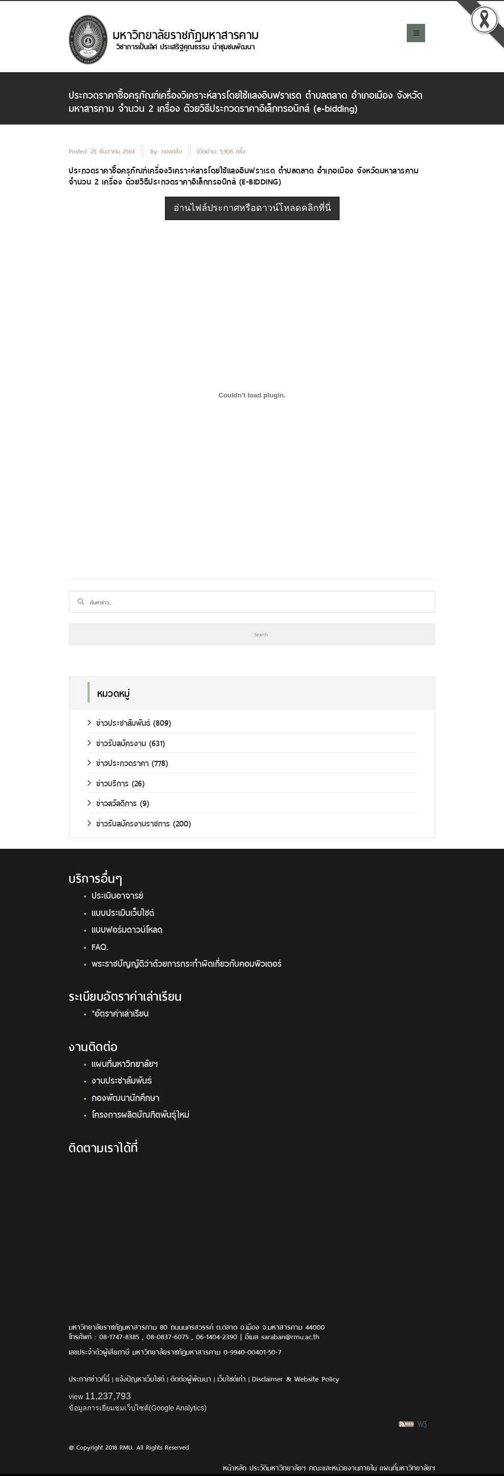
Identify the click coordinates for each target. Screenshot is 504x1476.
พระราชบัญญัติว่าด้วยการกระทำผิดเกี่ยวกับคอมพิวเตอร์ (187, 962)
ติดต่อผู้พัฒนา (191, 1378)
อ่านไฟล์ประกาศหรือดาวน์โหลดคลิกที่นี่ (252, 208)
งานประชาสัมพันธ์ (122, 1079)
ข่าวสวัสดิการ (112, 802)
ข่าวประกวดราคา (118, 762)
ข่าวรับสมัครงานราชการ (129, 822)
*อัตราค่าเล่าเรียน (120, 1012)
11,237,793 (108, 1396)
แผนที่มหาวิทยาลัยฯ (125, 1062)
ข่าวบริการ (108, 782)
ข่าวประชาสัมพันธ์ (119, 722)
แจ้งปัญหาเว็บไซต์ (140, 1378)
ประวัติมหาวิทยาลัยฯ (277, 1467)
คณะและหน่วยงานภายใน (343, 1467)
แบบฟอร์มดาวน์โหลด (127, 928)
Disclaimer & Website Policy (295, 1378)
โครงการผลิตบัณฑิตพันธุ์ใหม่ (140, 1113)
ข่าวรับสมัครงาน (117, 742)
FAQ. (100, 946)
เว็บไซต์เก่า (231, 1378)
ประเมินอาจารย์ (117, 894)
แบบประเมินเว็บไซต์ (123, 911)
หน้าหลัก (234, 1467)
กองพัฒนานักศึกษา (125, 1096)
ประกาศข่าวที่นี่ (89, 1378)
